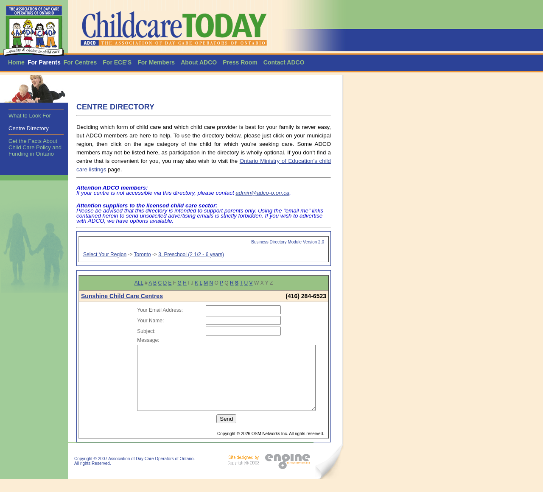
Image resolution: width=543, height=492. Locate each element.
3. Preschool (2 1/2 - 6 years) (191, 254)
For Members (156, 62)
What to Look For (29, 115)
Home (16, 62)
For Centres (80, 62)
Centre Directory (28, 128)
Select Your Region (104, 254)
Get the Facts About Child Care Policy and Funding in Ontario (35, 147)
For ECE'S (117, 62)
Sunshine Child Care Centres (122, 296)
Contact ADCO (284, 62)
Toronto (142, 254)
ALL (138, 283)
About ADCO (199, 62)
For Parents (44, 62)
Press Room (240, 62)
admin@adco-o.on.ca (262, 193)
